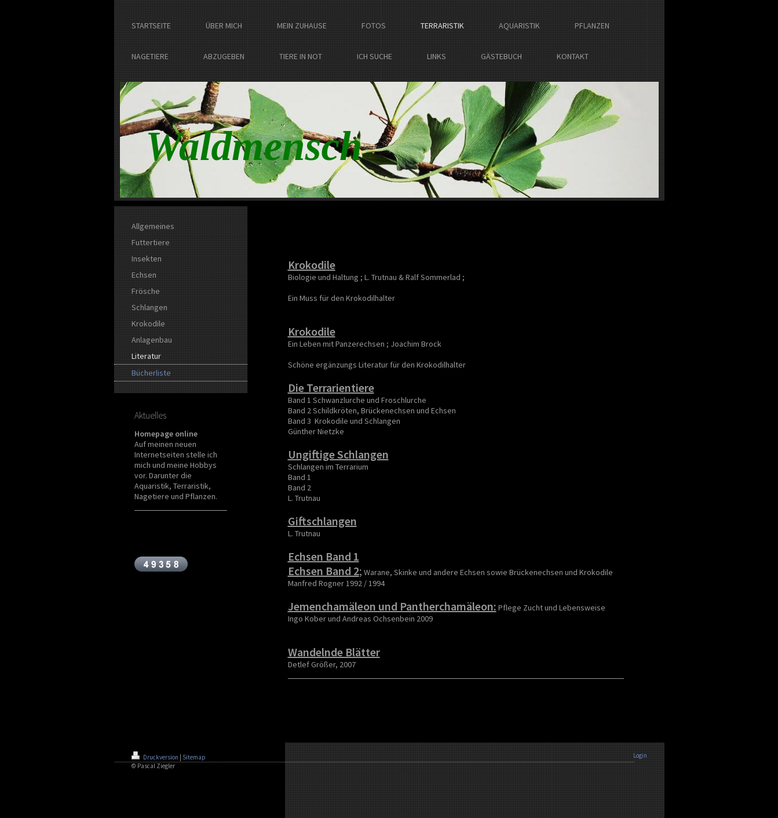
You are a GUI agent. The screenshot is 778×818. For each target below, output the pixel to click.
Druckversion (156, 757)
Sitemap (194, 757)
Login (640, 755)
